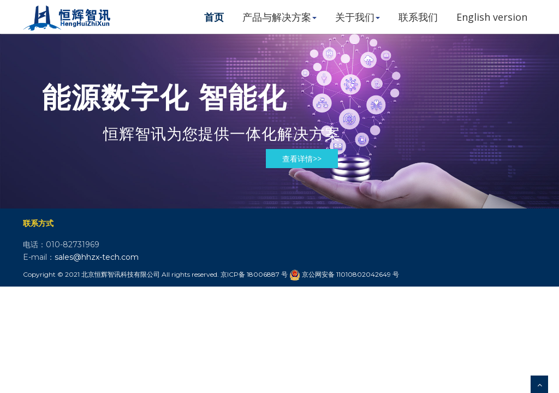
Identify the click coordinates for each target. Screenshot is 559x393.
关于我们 (357, 16)
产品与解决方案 (279, 16)
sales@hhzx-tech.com (97, 257)
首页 (214, 16)
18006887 (263, 274)
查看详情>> (302, 158)
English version (491, 16)
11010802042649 (363, 274)
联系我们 (418, 16)
